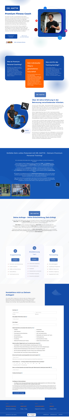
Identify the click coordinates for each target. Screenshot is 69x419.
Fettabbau (16, 329)
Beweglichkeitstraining (18, 336)
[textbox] (34, 324)
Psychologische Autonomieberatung (20, 333)
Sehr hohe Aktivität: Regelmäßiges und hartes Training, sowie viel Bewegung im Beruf (29, 350)
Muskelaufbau (39, 329)
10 (39, 363)
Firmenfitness (16, 338)
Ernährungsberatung (40, 336)
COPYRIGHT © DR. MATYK (11, 414)
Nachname (37, 314)
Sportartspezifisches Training (41, 338)
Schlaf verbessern (17, 331)
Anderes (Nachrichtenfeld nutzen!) (42, 340)
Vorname (14, 314)
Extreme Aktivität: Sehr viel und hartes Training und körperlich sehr (26, 352)
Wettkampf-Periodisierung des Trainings (21, 340)
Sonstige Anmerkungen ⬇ (17, 372)
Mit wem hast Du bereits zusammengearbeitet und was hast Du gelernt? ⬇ (26, 355)
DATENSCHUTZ (53, 414)
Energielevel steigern (40, 331)
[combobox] (35, 324)
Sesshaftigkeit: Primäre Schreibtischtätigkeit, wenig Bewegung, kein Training (28, 345)
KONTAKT (61, 414)
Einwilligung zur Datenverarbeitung (19, 381)
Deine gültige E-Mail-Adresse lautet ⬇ (20, 316)
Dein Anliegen (15, 322)
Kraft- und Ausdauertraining (41, 333)
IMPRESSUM (46, 414)
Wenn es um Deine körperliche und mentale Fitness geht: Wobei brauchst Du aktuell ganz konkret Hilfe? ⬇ (32, 367)
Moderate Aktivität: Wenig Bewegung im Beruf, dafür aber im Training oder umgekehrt (29, 348)
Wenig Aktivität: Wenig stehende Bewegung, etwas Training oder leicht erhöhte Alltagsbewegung (31, 346)
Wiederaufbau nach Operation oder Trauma (44, 335)
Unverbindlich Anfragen (19, 393)
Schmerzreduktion (17, 335)
